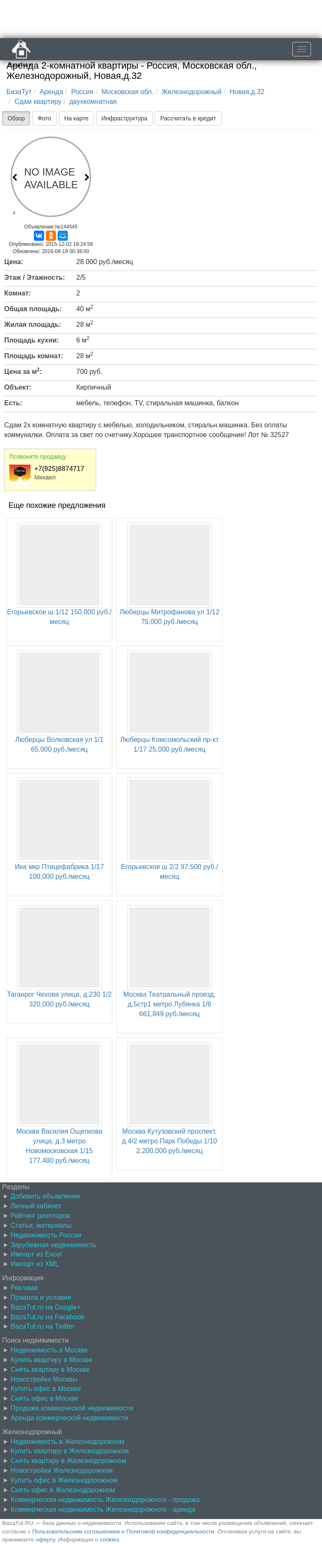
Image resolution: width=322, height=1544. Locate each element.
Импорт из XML (35, 1264)
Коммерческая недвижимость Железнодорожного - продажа (105, 1499)
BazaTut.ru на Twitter (43, 1326)
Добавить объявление (45, 1196)
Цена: (13, 261)
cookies (109, 1539)
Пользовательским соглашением (76, 1531)
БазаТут (19, 91)
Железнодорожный (192, 91)
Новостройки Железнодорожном (62, 1470)
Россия (82, 91)
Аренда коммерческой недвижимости (69, 1417)
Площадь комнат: (33, 356)
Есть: (13, 403)
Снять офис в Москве (44, 1398)
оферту (45, 1539)
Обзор (16, 118)
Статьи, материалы (41, 1225)
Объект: (17, 387)
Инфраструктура (124, 118)
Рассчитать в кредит (188, 118)
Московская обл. (127, 91)
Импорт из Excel (36, 1254)
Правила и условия (41, 1297)
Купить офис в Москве (46, 1388)
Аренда (52, 91)
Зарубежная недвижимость (53, 1245)
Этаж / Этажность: (34, 277)
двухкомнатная (93, 101)
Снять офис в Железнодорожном (63, 1490)
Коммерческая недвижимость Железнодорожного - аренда (103, 1509)
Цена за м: (23, 371)
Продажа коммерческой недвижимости (72, 1408)
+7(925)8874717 (59, 468)
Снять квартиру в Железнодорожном (68, 1460)
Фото (44, 118)
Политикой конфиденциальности (170, 1531)
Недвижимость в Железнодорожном (67, 1441)
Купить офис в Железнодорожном (64, 1480)
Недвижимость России (46, 1235)
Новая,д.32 (247, 91)
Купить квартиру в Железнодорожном (70, 1451)
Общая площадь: (33, 308)
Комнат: (17, 293)
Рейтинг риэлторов (40, 1215)
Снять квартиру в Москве (50, 1369)
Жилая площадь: (32, 324)
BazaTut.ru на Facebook (48, 1317)
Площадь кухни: (31, 340)
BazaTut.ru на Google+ (45, 1307)
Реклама (24, 1287)
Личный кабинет (36, 1206)
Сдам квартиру (37, 101)
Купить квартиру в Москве (51, 1359)
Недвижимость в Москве (49, 1350)
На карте (76, 118)
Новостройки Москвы (44, 1379)
